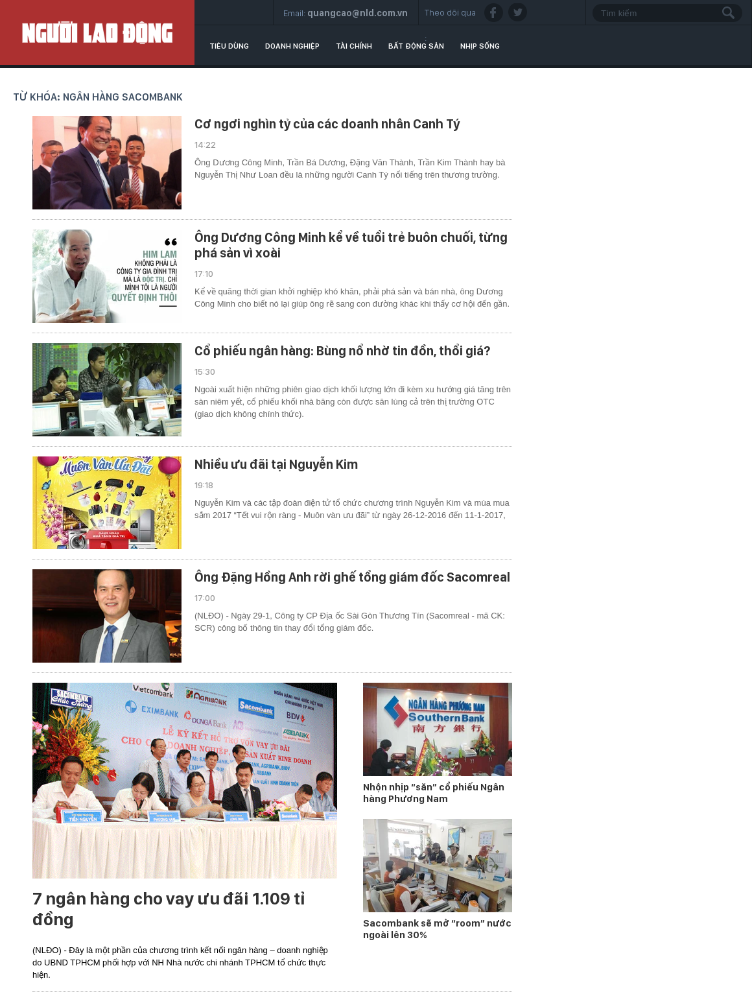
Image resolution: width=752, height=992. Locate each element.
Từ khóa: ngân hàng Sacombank (98, 97)
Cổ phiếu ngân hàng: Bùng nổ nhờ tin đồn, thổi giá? (342, 351)
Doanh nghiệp (292, 46)
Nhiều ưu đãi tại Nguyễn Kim (276, 464)
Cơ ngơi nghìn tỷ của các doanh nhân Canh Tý (327, 124)
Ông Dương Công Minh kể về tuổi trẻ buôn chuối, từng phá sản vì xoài (351, 245)
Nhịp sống (480, 46)
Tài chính (354, 46)
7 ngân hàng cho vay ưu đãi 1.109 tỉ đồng (168, 909)
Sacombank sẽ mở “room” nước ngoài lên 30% (437, 929)
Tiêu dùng (229, 46)
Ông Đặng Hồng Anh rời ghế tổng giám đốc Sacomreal (352, 577)
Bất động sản (416, 46)
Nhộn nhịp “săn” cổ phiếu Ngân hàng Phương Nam (433, 793)
